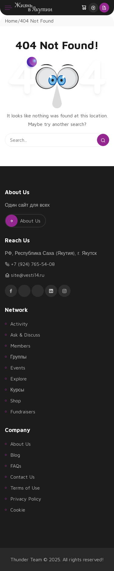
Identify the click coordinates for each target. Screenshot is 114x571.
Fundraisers (22, 411)
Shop (15, 400)
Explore (18, 378)
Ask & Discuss (25, 334)
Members (20, 345)
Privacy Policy (25, 498)
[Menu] (8, 7)
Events (17, 367)
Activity (19, 324)
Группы (18, 356)
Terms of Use (25, 488)
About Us (22, 221)
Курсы (17, 389)
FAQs (15, 466)
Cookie (17, 509)
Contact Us (22, 477)
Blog (15, 455)
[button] (84, 7)
